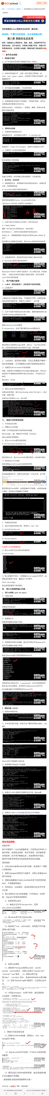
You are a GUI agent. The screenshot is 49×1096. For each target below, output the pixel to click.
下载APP (39, 3)
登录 (45, 3)
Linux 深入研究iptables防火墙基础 (36, 1090)
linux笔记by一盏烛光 (14, 9)
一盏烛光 (12, 1086)
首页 (3, 9)
